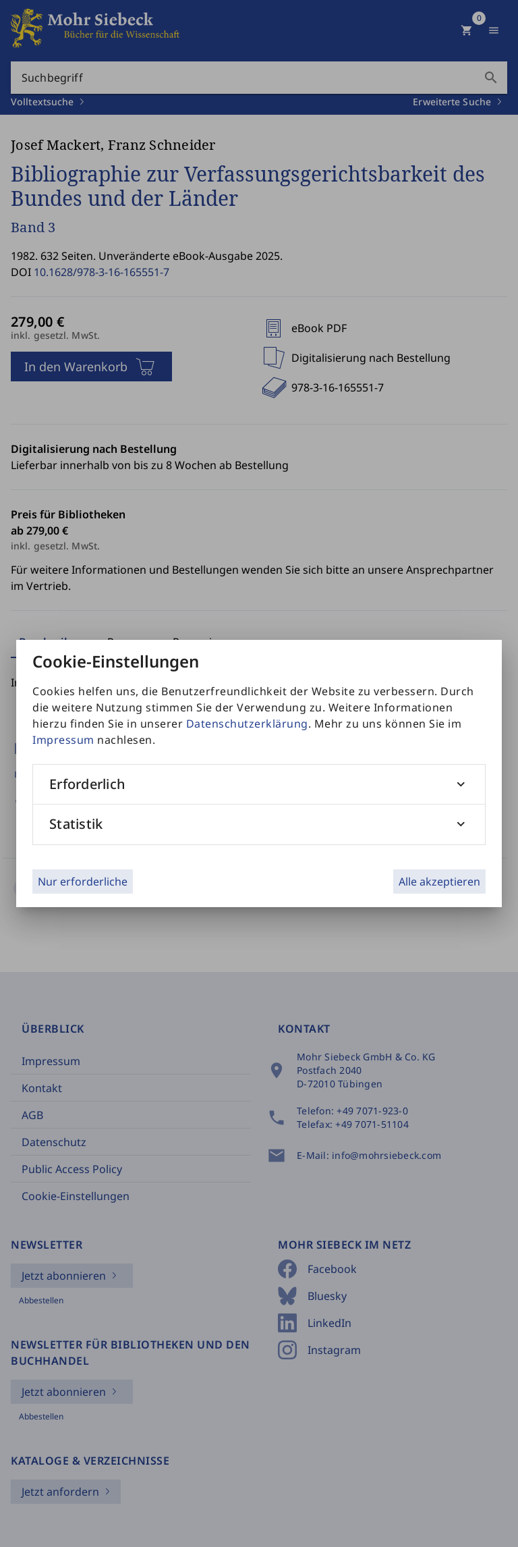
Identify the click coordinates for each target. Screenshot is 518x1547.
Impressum (63, 739)
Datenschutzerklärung (247, 723)
